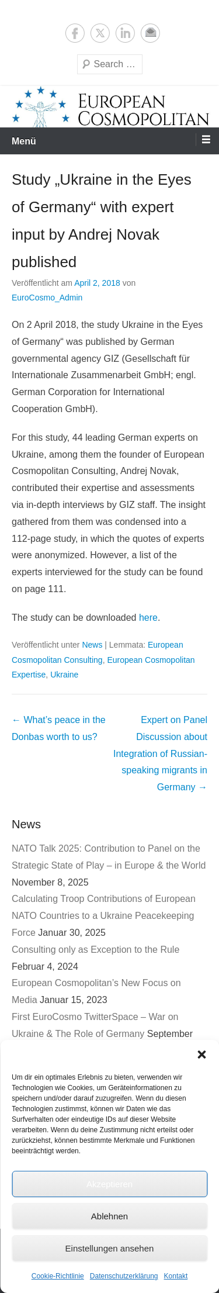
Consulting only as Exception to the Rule (95, 950)
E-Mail (150, 33)
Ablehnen (109, 1216)
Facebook (75, 33)
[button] (201, 1054)
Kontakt (176, 1276)
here (148, 618)
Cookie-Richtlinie (58, 1276)
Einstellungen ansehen (109, 1248)
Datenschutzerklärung (124, 1276)
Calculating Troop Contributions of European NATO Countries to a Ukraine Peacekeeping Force (104, 916)
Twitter (100, 33)
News (92, 644)
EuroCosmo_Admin (47, 297)
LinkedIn (125, 33)
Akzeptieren (109, 1184)
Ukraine (64, 674)
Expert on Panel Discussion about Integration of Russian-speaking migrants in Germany (160, 753)
